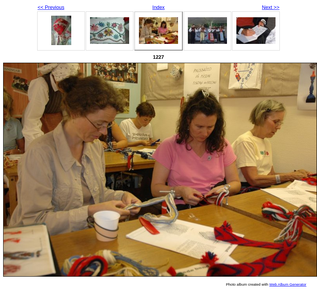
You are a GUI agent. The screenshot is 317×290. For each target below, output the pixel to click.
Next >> (270, 7)
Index (158, 7)
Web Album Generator (287, 284)
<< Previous (51, 7)
